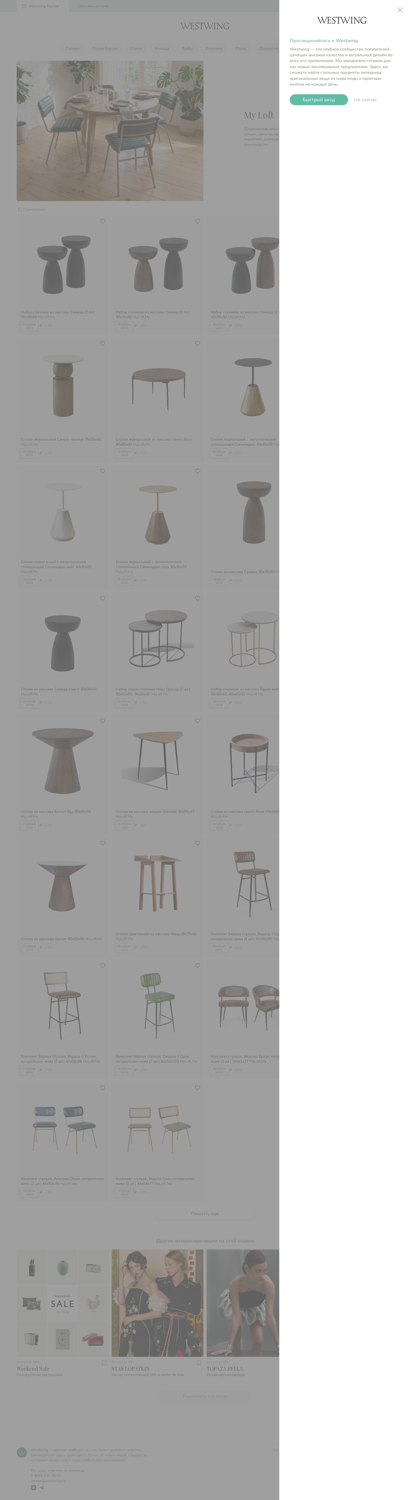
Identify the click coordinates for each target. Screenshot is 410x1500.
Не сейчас (365, 100)
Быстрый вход (318, 100)
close (400, 10)
